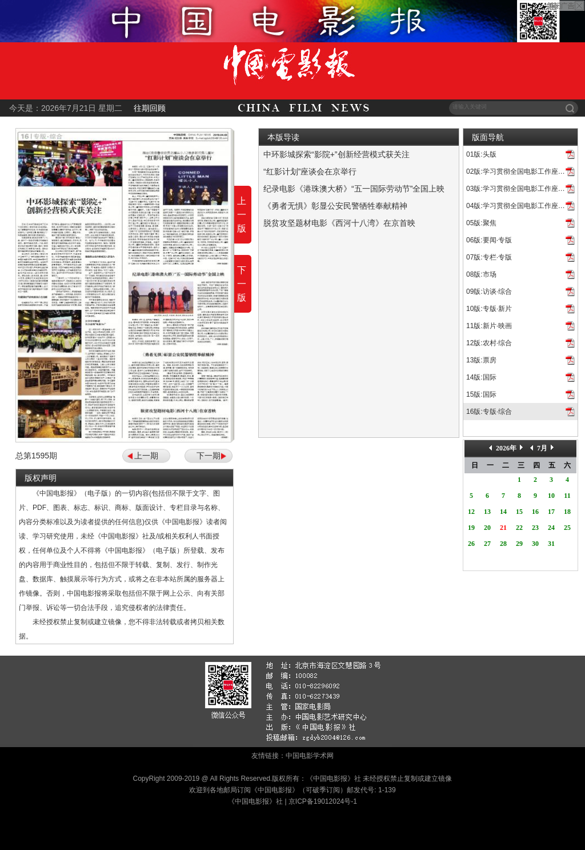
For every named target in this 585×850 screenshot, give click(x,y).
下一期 (209, 455)
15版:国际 (481, 394)
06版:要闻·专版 (489, 240)
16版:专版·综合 (489, 412)
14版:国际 (481, 377)
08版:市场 (481, 274)
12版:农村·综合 (489, 343)
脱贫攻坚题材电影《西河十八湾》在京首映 (339, 223)
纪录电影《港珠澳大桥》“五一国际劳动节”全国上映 (353, 188)
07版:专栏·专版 (489, 257)
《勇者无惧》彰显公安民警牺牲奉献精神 (335, 205)
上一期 (146, 455)
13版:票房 (481, 360)
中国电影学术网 (310, 756)
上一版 (241, 214)
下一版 (241, 283)
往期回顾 (150, 108)
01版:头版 (481, 154)
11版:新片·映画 (489, 326)
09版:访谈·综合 (489, 292)
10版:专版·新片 (489, 309)
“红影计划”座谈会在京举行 (309, 171)
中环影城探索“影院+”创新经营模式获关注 (336, 154)
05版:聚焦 (481, 223)
